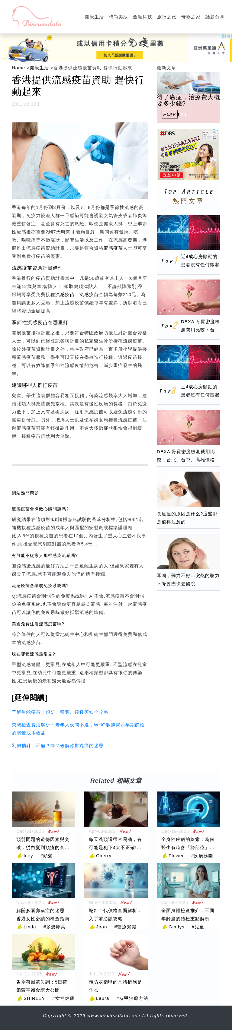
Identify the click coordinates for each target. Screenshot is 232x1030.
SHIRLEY (34, 998)
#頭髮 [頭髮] (46, 855)
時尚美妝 (118, 16)
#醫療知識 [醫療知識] (125, 926)
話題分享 (215, 16)
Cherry (103, 855)
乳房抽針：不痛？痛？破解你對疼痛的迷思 (58, 745)
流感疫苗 (113, 248)
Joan (101, 926)
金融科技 (142, 16)
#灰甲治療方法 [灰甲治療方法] (132, 998)
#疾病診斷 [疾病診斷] (202, 855)
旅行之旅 (166, 16)
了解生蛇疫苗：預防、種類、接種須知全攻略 (60, 712)
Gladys (177, 926)
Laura (102, 998)
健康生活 (94, 16)
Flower (176, 855)
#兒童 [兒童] (198, 926)
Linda (30, 926)
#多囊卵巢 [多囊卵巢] (55, 926)
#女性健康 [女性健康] (63, 998)
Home (18, 67)
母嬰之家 (191, 16)
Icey (28, 855)
